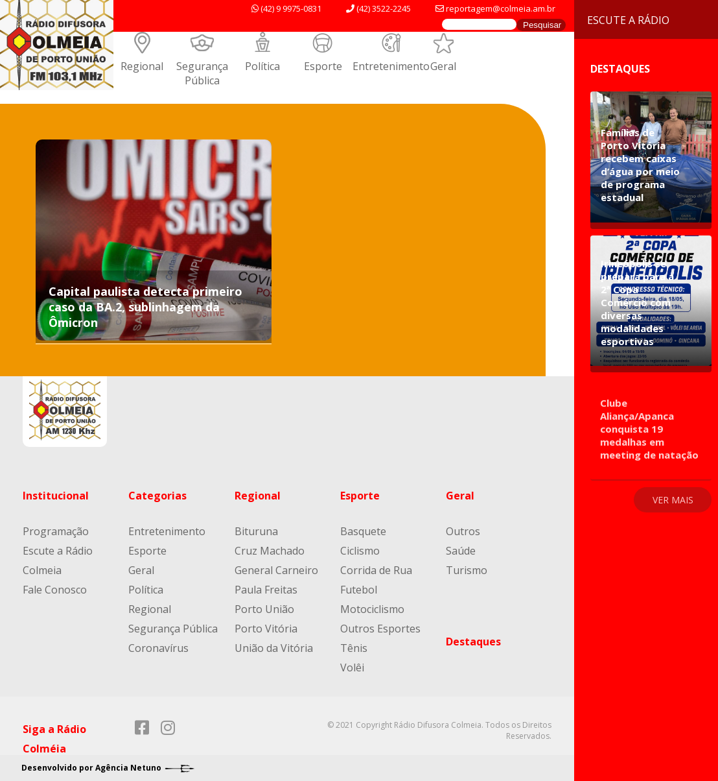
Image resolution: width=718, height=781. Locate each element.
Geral (443, 66)
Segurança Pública (202, 73)
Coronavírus (158, 648)
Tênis (353, 648)
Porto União (264, 609)
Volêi (352, 667)
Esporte (323, 66)
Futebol (358, 590)
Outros (463, 531)
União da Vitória (274, 648)
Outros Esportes (380, 628)
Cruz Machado (270, 551)
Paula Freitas (266, 590)
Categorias (157, 495)
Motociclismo (372, 609)
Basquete (363, 531)
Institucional (56, 495)
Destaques (473, 641)
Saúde (461, 551)
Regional (142, 66)
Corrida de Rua (376, 570)
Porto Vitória (266, 628)
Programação (56, 531)
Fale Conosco (55, 590)
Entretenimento (391, 66)
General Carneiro (276, 570)
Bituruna (256, 531)
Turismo (466, 570)
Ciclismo (360, 551)
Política (262, 66)
